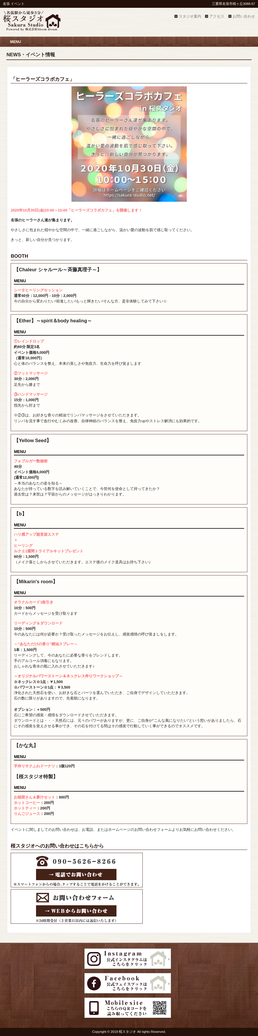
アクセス (216, 16)
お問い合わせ (244, 16)
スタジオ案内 (190, 16)
